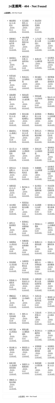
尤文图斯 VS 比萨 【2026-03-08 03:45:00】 (38, 209)
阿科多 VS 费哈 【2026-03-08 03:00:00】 (38, 228)
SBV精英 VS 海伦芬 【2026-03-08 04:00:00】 (13, 209)
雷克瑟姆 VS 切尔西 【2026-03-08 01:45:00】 (13, 266)
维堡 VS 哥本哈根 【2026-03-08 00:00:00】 (13, 318)
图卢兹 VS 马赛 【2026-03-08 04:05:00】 (26, 191)
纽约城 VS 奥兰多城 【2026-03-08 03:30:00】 (51, 209)
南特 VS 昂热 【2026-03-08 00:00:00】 (26, 318)
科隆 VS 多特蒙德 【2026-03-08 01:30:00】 (51, 266)
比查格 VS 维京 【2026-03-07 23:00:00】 (51, 335)
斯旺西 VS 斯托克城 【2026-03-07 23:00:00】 (26, 351)
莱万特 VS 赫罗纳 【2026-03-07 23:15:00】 (38, 335)
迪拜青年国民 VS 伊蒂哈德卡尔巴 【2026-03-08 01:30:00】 (38, 266)
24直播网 (21, 396)
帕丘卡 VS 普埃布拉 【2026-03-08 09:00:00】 (51, 101)
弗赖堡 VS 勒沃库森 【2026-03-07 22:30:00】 (13, 384)
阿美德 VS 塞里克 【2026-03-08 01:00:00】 (13, 284)
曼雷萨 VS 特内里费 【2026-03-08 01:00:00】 (51, 301)
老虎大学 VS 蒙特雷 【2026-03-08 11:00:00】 (38, 63)
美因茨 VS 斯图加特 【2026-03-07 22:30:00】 (26, 368)
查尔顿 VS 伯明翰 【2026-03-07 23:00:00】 (13, 351)
